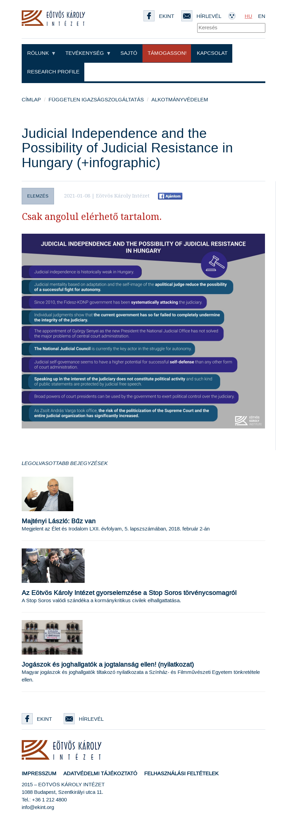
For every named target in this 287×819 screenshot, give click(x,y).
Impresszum (39, 773)
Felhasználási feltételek (181, 773)
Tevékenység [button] (87, 53)
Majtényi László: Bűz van (59, 521)
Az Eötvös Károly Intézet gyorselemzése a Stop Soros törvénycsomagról (129, 593)
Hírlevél (84, 719)
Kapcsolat (212, 53)
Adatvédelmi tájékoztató (100, 773)
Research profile (53, 72)
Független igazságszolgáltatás (96, 100)
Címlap (31, 100)
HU (248, 16)
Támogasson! (167, 53)
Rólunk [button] (41, 53)
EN (261, 16)
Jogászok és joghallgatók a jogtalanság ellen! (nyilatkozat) (108, 665)
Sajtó (128, 53)
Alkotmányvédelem (179, 100)
